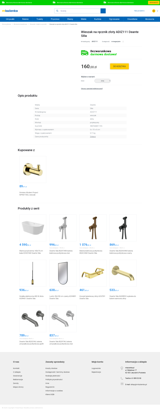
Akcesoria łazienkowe (20, 24)
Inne (47, 383)
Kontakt (16, 368)
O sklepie (17, 372)
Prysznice (55, 19)
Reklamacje (18, 379)
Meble (83, 19)
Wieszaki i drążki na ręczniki (38, 24)
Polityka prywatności (54, 379)
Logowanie (96, 368)
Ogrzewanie (114, 19)
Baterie (25, 19)
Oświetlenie (132, 19)
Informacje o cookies (54, 391)
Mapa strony (18, 387)
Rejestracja (96, 372)
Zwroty (16, 383)
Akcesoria (149, 19)
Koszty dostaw (51, 368)
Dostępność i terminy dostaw (58, 372)
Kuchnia (97, 19)
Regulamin (50, 387)
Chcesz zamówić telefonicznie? (92, 89)
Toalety (39, 19)
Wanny (70, 19)
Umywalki (10, 19)
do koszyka (119, 66)
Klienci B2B (50, 394)
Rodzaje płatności (53, 376)
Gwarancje (17, 376)
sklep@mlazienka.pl (139, 384)
